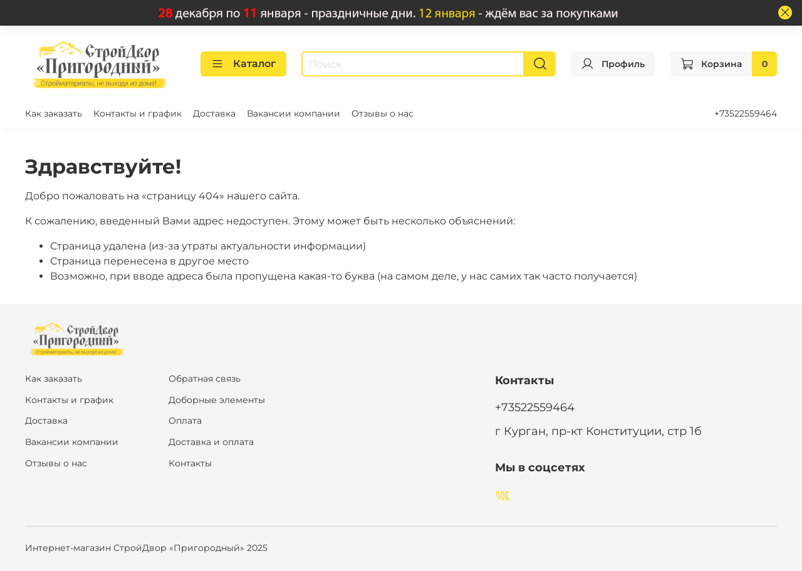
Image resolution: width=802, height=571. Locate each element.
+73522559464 (745, 113)
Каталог (243, 64)
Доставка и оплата (211, 442)
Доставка (214, 113)
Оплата (185, 420)
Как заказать (53, 113)
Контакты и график (137, 113)
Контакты (190, 463)
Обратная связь (205, 378)
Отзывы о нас (383, 113)
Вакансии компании (293, 113)
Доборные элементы (217, 400)
